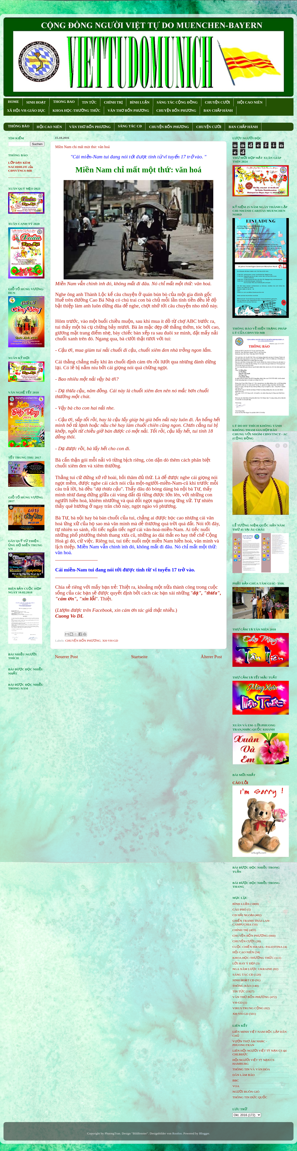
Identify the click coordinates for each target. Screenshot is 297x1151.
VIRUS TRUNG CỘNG (248, 1008)
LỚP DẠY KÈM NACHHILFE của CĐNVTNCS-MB (20, 166)
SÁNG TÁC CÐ (130, 126)
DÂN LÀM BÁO (243, 1075)
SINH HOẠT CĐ (243, 980)
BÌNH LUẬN (139, 102)
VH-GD (237, 1002)
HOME (13, 102)
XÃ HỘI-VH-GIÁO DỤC (26, 110)
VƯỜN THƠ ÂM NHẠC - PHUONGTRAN (249, 1043)
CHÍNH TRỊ (113, 102)
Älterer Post (211, 656)
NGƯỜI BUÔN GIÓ (245, 1091)
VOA (235, 1086)
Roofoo (177, 1133)
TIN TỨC (89, 102)
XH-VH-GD (110, 640)
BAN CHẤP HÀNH (218, 110)
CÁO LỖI (240, 783)
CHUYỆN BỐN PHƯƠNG (176, 110)
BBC (235, 1080)
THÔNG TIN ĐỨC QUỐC (249, 1097)
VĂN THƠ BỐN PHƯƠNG (128, 110)
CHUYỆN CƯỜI (217, 102)
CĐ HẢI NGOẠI (243, 915)
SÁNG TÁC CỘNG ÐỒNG (177, 102)
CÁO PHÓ (239, 909)
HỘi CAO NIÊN (243, 952)
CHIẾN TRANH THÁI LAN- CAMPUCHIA (251, 922)
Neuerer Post (66, 656)
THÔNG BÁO (18, 126)
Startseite (139, 656)
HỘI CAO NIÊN (249, 102)
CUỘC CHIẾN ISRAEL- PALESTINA (257, 947)
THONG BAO (64, 102)
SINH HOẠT (36, 102)
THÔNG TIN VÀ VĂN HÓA (251, 1069)
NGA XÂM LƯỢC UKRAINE (252, 969)
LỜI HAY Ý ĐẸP (243, 963)
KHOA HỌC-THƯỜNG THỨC (76, 110)
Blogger (204, 1133)
